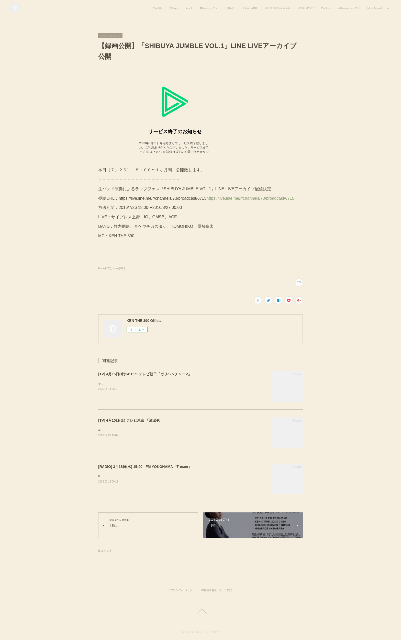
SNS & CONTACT (379, 7)
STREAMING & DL (277, 7)
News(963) (119, 268)
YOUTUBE (250, 7)
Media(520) (104, 268)
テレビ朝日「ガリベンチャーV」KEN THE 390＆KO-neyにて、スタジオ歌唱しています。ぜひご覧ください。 (174, 384)
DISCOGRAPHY (349, 7)
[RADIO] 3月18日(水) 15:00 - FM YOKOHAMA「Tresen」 (145, 467)
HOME (157, 7)
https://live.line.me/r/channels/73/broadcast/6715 (250, 198)
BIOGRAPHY (209, 7)
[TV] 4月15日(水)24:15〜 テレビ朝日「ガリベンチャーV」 (145, 374)
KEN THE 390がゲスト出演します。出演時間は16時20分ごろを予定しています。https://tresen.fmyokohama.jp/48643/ (179, 476)
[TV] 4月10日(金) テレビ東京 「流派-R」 (130, 420)
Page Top (200, 611)
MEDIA (230, 7)
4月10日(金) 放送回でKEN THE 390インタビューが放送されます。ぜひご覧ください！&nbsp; (162, 430)
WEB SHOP (306, 7)
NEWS (173, 7)
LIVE (189, 7)
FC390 (325, 7)
